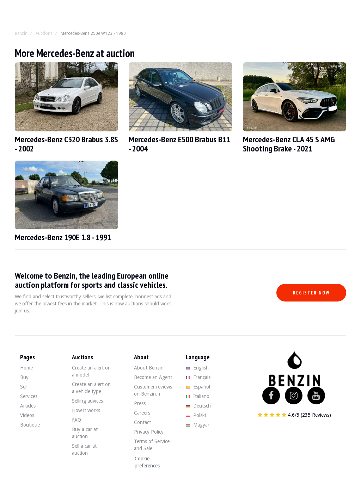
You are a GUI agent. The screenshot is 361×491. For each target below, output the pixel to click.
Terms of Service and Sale (152, 445)
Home (26, 368)
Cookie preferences (147, 462)
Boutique (30, 425)
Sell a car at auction (84, 449)
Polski (196, 415)
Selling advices (87, 401)
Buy (24, 377)
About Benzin (149, 368)
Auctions (44, 33)
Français (198, 377)
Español (198, 387)
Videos (27, 415)
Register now (311, 293)
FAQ (76, 420)
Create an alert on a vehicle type (91, 387)
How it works (86, 410)
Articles (28, 406)
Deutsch (198, 406)
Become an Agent (153, 377)
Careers (142, 413)
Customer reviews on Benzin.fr (153, 390)
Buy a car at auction (85, 433)
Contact (142, 422)
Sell (23, 387)
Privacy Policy (149, 432)
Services (28, 396)
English (197, 368)
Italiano (197, 396)
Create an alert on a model (91, 371)
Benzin (21, 33)
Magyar (197, 425)
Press (140, 403)
